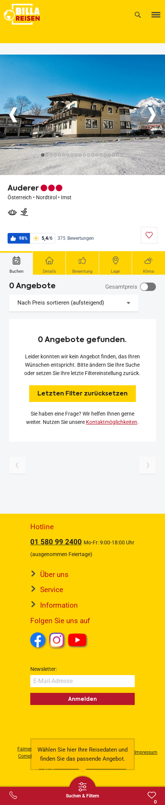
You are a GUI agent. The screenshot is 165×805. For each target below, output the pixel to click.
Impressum (145, 752)
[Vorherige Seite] (17, 465)
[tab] (16, 263)
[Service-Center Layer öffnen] (13, 795)
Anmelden (82, 699)
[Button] (13, 114)
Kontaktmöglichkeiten (111, 422)
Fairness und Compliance (30, 752)
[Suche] (138, 15)
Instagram (56, 639)
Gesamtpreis (121, 286)
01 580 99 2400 (56, 542)
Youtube (78, 641)
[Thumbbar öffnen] (82, 789)
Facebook (37, 639)
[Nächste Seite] (147, 465)
